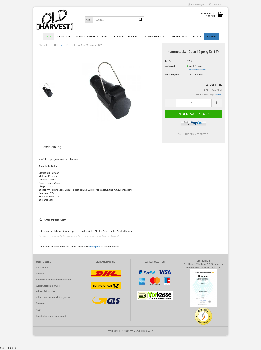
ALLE (48, 36)
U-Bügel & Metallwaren (91, 36)
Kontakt (40, 273)
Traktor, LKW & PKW (125, 36)
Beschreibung (51, 147)
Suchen (211, 36)
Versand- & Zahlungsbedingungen (53, 279)
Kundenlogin (196, 4)
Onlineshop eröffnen (118, 330)
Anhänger (64, 36)
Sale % (196, 36)
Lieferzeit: (170, 66)
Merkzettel (215, 4)
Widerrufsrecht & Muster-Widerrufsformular (49, 288)
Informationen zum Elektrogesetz (53, 297)
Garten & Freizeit (155, 36)
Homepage (94, 246)
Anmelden (116, 236)
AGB (38, 309)
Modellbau (179, 36)
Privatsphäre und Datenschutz (51, 316)
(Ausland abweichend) (197, 69)
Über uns (40, 303)
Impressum (42, 267)
